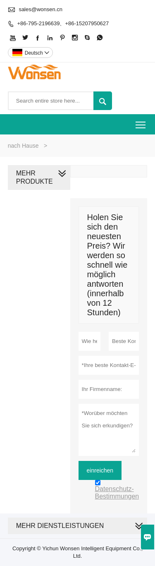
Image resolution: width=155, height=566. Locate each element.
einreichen (100, 470)
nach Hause (23, 145)
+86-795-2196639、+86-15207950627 (63, 23)
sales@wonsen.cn (40, 9)
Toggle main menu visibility (141, 121)
